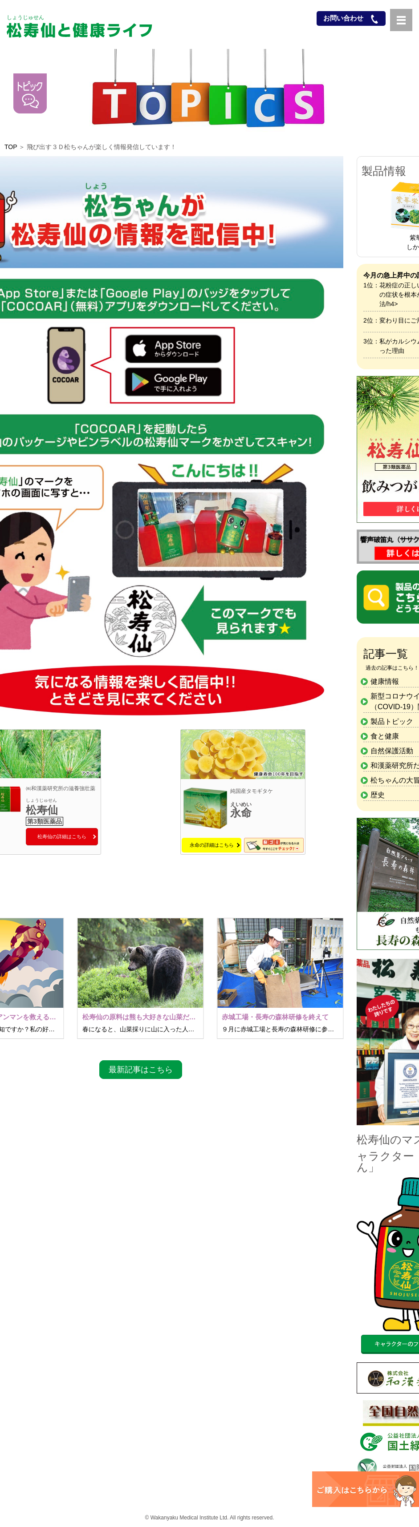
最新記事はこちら (141, 1069)
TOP (10, 146)
